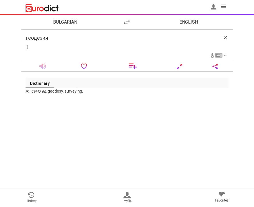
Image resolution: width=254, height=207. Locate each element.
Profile (127, 197)
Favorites (222, 197)
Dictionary (40, 83)
